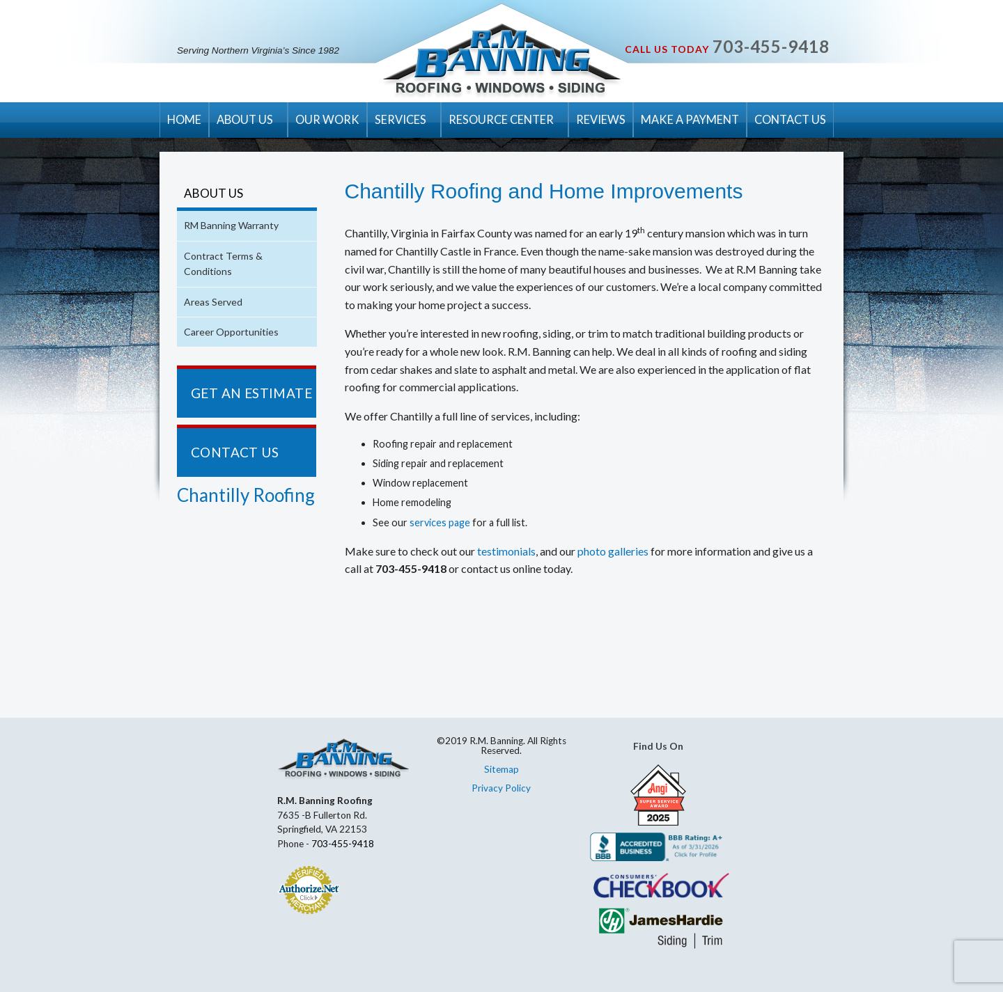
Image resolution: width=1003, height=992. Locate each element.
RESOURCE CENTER (501, 119)
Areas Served (213, 302)
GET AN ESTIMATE (251, 393)
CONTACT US (790, 119)
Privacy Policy (501, 788)
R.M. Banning (502, 61)
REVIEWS (600, 119)
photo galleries (612, 551)
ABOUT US (245, 119)
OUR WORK (327, 119)
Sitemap (501, 769)
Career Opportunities (231, 332)
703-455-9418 (771, 46)
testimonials (506, 551)
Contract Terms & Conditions (223, 263)
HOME (184, 119)
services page (440, 522)
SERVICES (400, 119)
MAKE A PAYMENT (690, 119)
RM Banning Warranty (231, 225)
